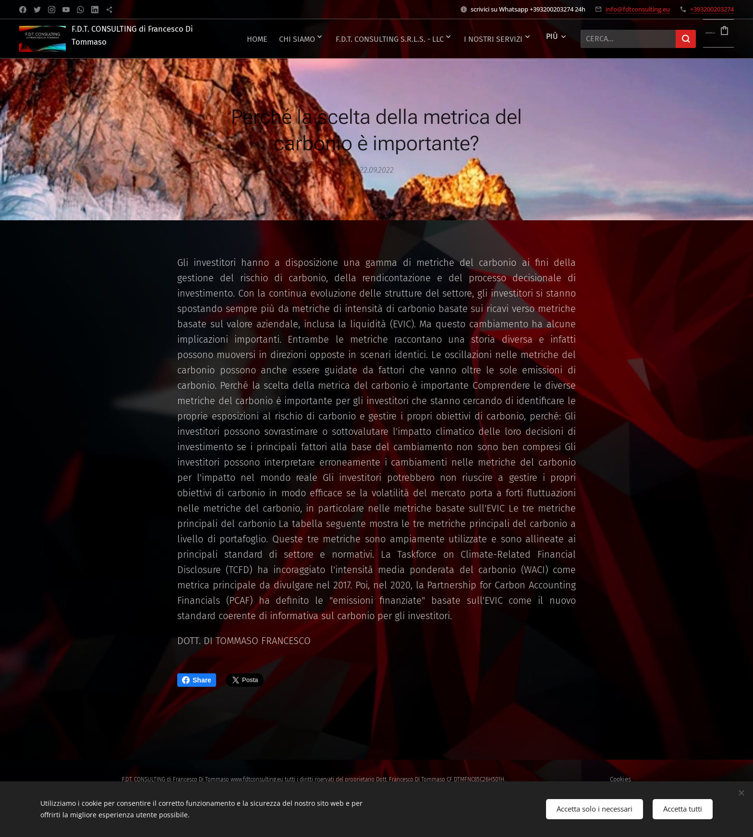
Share (196, 680)
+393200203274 (712, 9)
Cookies (620, 779)
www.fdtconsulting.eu (257, 779)
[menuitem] (427, 39)
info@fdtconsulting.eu (638, 9)
